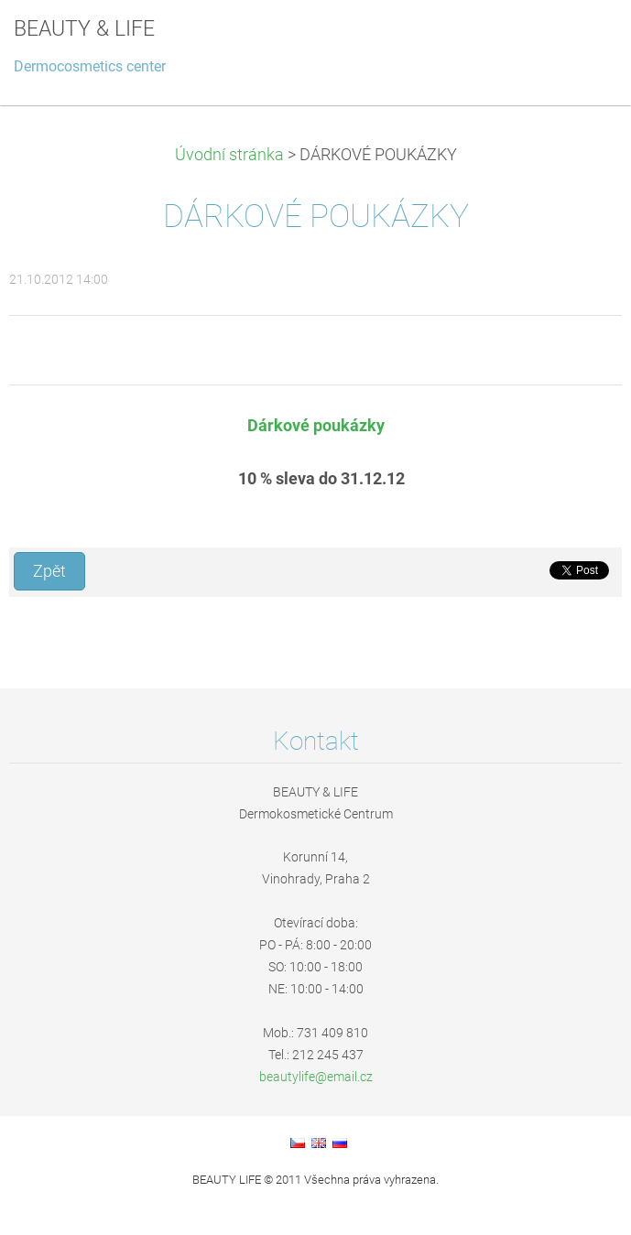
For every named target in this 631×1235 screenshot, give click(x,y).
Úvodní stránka (229, 155)
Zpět (49, 571)
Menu (580, 41)
